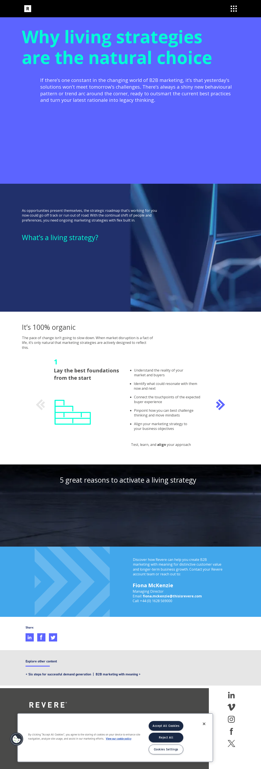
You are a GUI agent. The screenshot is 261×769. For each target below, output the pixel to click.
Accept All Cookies (166, 726)
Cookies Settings (166, 749)
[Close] (204, 724)
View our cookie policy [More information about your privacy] (118, 738)
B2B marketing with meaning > (118, 674)
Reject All (166, 737)
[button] (17, 739)
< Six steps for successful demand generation (58, 674)
